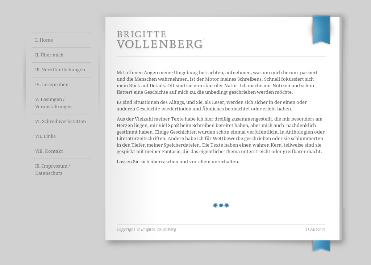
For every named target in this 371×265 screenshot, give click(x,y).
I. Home (44, 40)
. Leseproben (51, 84)
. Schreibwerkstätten (60, 121)
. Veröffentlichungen (60, 69)
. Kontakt (49, 151)
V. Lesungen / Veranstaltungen (53, 103)
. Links (45, 136)
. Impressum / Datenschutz (52, 169)
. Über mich (49, 55)
